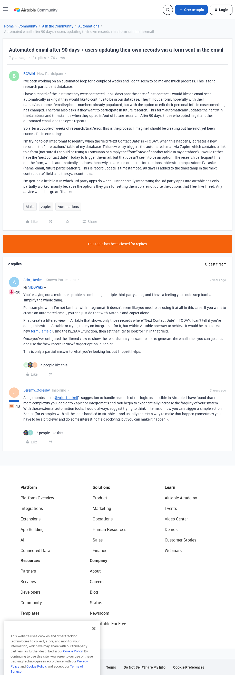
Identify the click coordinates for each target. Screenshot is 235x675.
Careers (96, 581)
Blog (94, 592)
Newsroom (99, 613)
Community (27, 26)
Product (100, 498)
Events (171, 508)
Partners (28, 571)
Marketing (102, 508)
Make (30, 206)
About (95, 571)
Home (9, 26)
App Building (32, 529)
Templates (30, 613)
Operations (103, 519)
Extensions (31, 519)
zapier (46, 206)
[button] (6, 10)
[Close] (94, 636)
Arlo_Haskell (33, 279)
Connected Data (35, 550)
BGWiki (29, 73)
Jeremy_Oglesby (36, 390)
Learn (170, 487)
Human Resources (109, 529)
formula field (41, 331)
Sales (98, 540)
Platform (29, 487)
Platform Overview (37, 498)
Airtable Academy (181, 498)
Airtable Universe (36, 623)
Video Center (176, 519)
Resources (30, 560)
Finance (100, 550)
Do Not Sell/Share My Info (144, 667)
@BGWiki (35, 287)
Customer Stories (180, 540)
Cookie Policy (73, 659)
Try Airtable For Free (108, 623)
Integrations (32, 508)
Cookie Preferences (188, 667)
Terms (111, 667)
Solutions (101, 487)
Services (28, 581)
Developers (31, 592)
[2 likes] (43, 432)
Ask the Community (57, 26)
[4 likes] (45, 365)
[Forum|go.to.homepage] (35, 10)
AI (22, 540)
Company (98, 560)
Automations (88, 26)
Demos (171, 529)
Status (96, 602)
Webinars (173, 550)
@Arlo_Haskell (66, 397)
